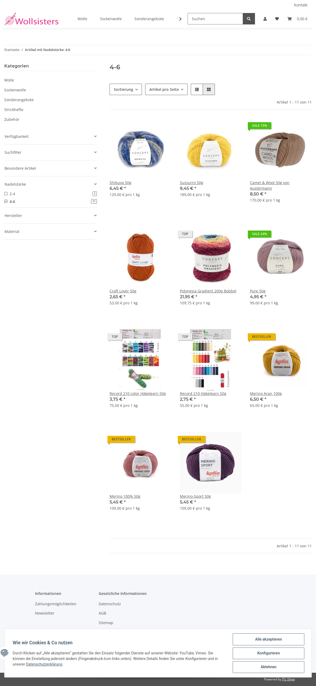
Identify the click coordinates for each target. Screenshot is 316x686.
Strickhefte (13, 109)
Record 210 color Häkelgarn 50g (138, 393)
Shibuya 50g (120, 182)
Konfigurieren (268, 653)
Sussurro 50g (191, 182)
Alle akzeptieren (268, 639)
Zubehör (11, 119)
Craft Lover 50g (123, 290)
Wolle (9, 80)
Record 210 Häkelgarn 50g (203, 393)
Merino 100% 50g (125, 496)
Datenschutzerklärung (44, 664)
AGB (102, 613)
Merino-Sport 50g (195, 496)
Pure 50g (258, 290)
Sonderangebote (19, 99)
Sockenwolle (15, 89)
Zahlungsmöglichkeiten (55, 603)
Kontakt (301, 4)
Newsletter (44, 613)
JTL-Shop (288, 679)
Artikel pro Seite (164, 89)
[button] (265, 19)
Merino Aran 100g (266, 393)
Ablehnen (268, 667)
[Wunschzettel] (277, 19)
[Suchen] (215, 18)
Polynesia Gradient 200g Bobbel (208, 290)
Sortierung (123, 89)
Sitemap (106, 622)
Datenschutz (110, 603)
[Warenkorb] (297, 19)
